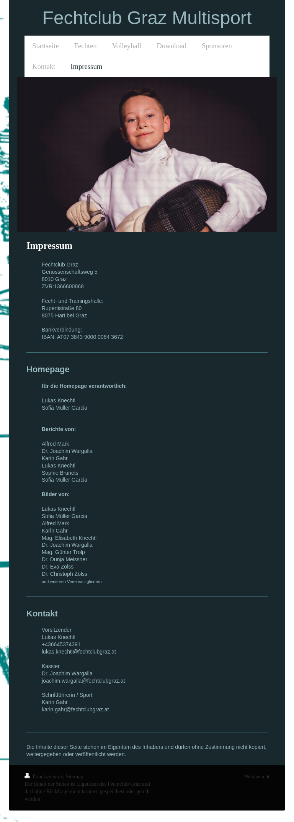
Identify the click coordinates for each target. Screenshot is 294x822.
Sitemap (74, 777)
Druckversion (43, 777)
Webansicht (257, 777)
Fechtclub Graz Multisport (147, 18)
